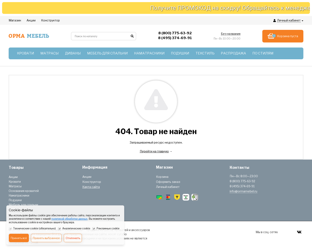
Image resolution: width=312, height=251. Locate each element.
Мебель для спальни (23, 204)
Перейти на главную (154, 151)
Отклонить (73, 238)
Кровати (15, 181)
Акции (13, 177)
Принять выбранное (46, 238)
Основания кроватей (24, 191)
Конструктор (91, 182)
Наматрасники (19, 195)
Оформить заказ (168, 182)
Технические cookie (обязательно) (32, 228)
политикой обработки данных (69, 218)
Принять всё (19, 238)
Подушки (15, 200)
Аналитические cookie (74, 228)
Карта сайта (91, 187)
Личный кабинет (168, 187)
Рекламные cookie (105, 228)
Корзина (162, 176)
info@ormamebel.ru (243, 191)
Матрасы (15, 186)
